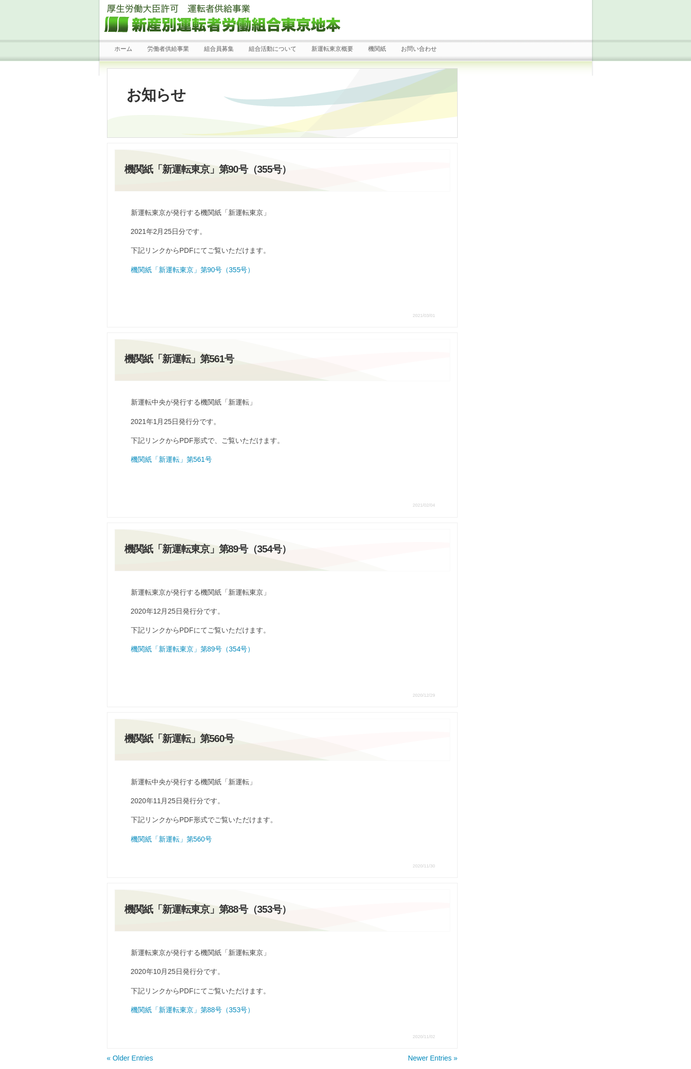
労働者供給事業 (168, 48)
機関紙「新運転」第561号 (171, 459)
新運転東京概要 (332, 48)
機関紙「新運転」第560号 (171, 839)
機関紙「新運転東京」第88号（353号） (193, 1010)
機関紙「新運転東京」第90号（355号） (193, 270)
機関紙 (377, 48)
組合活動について (272, 48)
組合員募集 (219, 48)
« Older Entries (130, 1058)
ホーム (123, 48)
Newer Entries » (433, 1058)
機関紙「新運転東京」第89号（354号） (193, 649)
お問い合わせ (419, 48)
